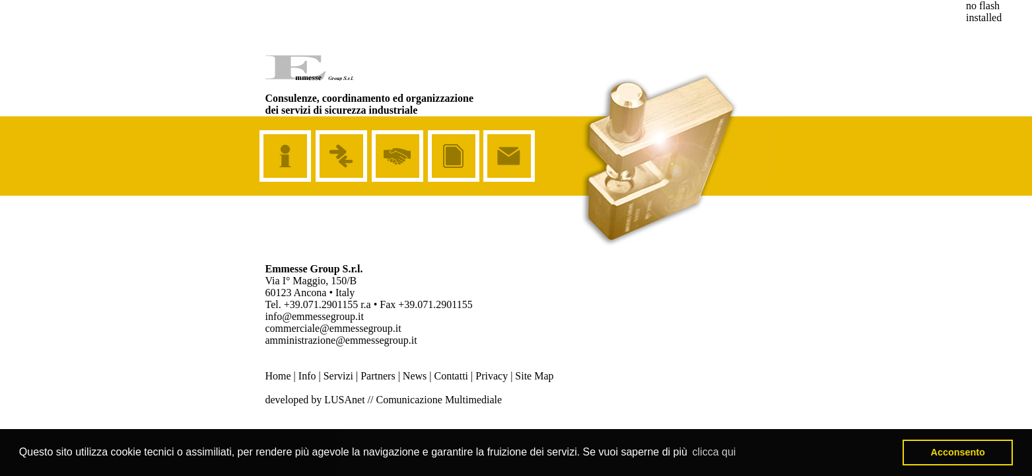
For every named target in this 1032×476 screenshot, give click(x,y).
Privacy (491, 375)
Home (278, 375)
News (415, 375)
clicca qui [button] (714, 451)
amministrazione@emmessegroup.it (341, 340)
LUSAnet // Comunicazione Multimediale (413, 399)
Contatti (451, 375)
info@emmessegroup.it (314, 316)
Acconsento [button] (958, 452)
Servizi (338, 375)
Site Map (534, 375)
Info (307, 375)
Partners (378, 375)
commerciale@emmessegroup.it (333, 328)
